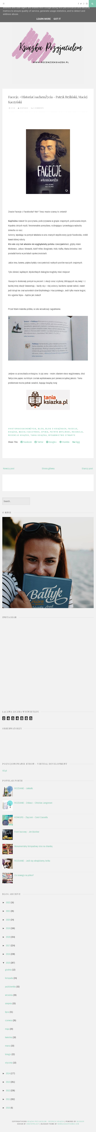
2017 (8, 945)
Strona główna (48, 468)
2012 (8, 1090)
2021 (8, 911)
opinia (45, 432)
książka (12, 432)
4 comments (38, 108)
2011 (8, 1099)
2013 (8, 1081)
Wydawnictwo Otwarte (61, 435)
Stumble (64, 442)
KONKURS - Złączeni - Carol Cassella (31, 817)
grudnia (8, 969)
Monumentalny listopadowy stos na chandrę (33, 846)
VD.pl (4, 770)
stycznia (8, 1062)
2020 (8, 919)
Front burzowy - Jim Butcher (26, 831)
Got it (57, 19)
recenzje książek (18, 435)
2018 (8, 936)
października (10, 986)
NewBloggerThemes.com (68, 1124)
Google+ (51, 442)
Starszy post (87, 468)
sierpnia (8, 1003)
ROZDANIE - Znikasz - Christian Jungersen (33, 802)
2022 (8, 902)
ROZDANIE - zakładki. (23, 788)
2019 (8, 928)
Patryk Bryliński (60, 432)
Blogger (80, 1121)
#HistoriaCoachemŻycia (22, 428)
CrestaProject (32, 1124)
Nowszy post (8, 468)
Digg (76, 442)
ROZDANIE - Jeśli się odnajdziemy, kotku (32, 860)
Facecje (72, 428)
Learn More (43, 19)
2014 (8, 1073)
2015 (8, 962)
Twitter (39, 442)
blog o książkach (56, 428)
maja (7, 1028)
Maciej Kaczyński (29, 432)
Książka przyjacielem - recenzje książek (45, 1121)
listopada (9, 978)
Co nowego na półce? (24, 875)
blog (41, 428)
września (9, 995)
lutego (8, 1054)
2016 (8, 954)
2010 (8, 1107)
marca (7, 1045)
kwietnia (8, 1037)
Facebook (26, 442)
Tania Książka (38, 435)
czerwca (8, 1020)
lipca (7, 1012)
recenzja (77, 432)
